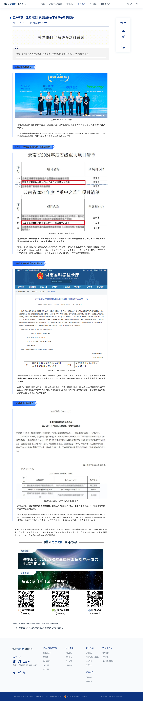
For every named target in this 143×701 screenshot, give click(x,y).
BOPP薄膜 (46, 661)
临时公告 (105, 653)
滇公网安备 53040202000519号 (75, 696)
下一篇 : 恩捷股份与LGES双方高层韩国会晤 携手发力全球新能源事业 (39, 628)
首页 (43, 4)
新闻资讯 (81, 4)
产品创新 (69, 653)
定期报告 (105, 657)
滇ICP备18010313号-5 (56, 696)
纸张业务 (46, 669)
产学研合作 (69, 665)
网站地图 (104, 696)
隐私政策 (112, 696)
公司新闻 (89, 677)
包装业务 (46, 665)
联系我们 (89, 665)
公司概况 (89, 653)
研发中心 (69, 657)
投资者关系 (105, 4)
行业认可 (69, 661)
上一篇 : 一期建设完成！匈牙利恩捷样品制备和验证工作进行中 (37, 624)
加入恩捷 (89, 661)
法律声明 (119, 696)
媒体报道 (89, 681)
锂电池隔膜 (47, 653)
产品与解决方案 (55, 4)
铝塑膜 (45, 657)
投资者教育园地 (107, 661)
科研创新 (69, 4)
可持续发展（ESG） (93, 657)
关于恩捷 (93, 4)
